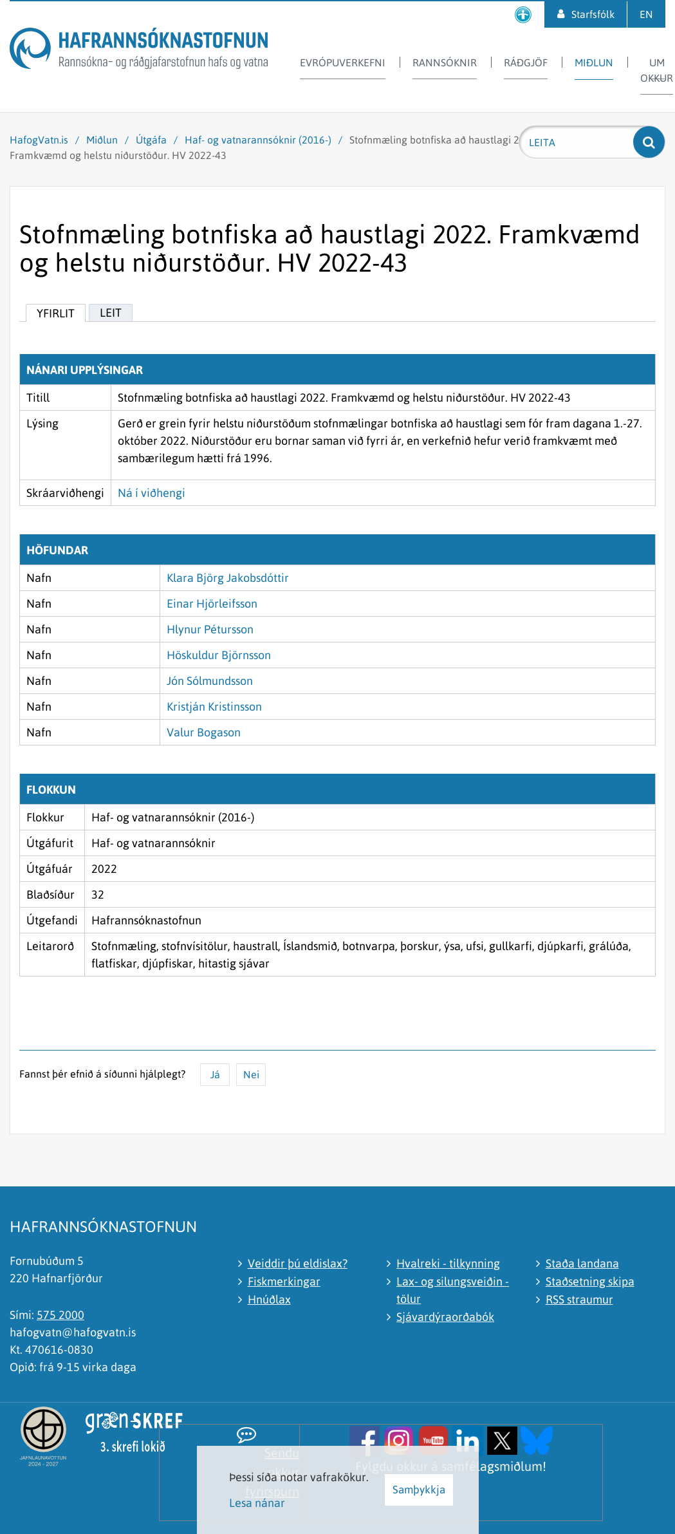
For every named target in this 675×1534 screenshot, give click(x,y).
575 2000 (60, 1315)
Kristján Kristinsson (214, 706)
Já (215, 1074)
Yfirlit (56, 313)
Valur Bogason (204, 732)
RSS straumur (579, 1299)
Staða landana (582, 1263)
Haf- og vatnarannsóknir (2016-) (258, 139)
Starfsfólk (593, 14)
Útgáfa (151, 139)
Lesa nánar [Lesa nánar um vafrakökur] (257, 1503)
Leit (111, 312)
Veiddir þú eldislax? (297, 1263)
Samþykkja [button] (419, 1489)
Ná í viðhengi (151, 493)
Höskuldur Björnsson (219, 655)
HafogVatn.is (39, 139)
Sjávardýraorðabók (445, 1317)
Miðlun (102, 139)
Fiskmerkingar (284, 1281)
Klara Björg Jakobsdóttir (228, 578)
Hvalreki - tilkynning (448, 1263)
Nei (251, 1074)
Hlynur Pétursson (210, 629)
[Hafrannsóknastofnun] (139, 50)
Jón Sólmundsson (210, 680)
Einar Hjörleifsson (212, 603)
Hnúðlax (269, 1299)
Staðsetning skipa (590, 1281)
